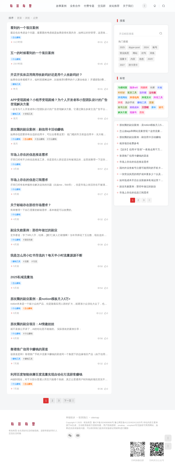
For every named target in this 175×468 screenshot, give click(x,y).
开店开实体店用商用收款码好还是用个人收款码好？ (46, 74)
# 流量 (26, 261)
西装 (142, 112)
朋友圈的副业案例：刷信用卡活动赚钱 (37, 129)
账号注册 (122, 107)
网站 (135, 53)
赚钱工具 (15, 84)
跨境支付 (146, 97)
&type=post (134, 47)
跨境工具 (158, 97)
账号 (155, 47)
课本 (153, 107)
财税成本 (134, 107)
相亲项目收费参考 (129, 143)
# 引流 (34, 261)
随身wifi (134, 87)
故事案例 (61, 5)
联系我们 (83, 417)
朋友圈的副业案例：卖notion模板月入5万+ (40, 299)
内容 (133, 59)
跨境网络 (122, 97)
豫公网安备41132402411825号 (128, 422)
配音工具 (132, 92)
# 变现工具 (27, 114)
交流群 (102, 5)
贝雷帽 (145, 107)
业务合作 (75, 5)
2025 (122, 47)
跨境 (120, 102)
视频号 (133, 112)
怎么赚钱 (15, 37)
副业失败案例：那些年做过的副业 (33, 230)
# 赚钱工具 (27, 359)
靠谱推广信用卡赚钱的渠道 (29, 349)
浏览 (27, 18)
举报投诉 (70, 417)
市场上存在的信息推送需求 (29, 154)
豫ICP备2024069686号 (103, 422)
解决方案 (122, 112)
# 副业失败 (27, 240)
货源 (151, 102)
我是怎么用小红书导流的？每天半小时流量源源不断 (46, 255)
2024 (146, 47)
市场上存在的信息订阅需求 (29, 180)
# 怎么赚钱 (39, 139)
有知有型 (88, 422)
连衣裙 (143, 92)
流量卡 (123, 59)
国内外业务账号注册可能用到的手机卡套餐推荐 (144, 167)
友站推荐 (114, 5)
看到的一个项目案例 (24, 28)
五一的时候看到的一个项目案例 (32, 53)
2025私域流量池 (21, 277)
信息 (141, 59)
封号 (143, 53)
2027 (122, 65)
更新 (19, 18)
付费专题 (89, 5)
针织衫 (121, 92)
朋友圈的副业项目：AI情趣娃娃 (32, 324)
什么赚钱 (15, 59)
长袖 (159, 87)
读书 (161, 107)
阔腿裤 (144, 87)
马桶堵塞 (122, 87)
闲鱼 (152, 53)
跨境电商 (134, 97)
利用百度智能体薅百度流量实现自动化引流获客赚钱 (46, 374)
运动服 (152, 92)
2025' (150, 59)
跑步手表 (129, 102)
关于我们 (128, 5)
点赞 (35, 18)
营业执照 (124, 53)
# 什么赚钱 (51, 139)
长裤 (152, 87)
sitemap (95, 417)
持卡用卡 (133, 65)
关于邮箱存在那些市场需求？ (30, 205)
